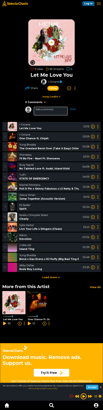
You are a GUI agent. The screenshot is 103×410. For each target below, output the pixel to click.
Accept (92, 387)
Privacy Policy (51, 388)
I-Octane (53, 81)
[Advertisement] (51, 359)
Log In (88, 3)
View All (95, 287)
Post (73, 109)
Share (31, 88)
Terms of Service (35, 388)
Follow (53, 88)
